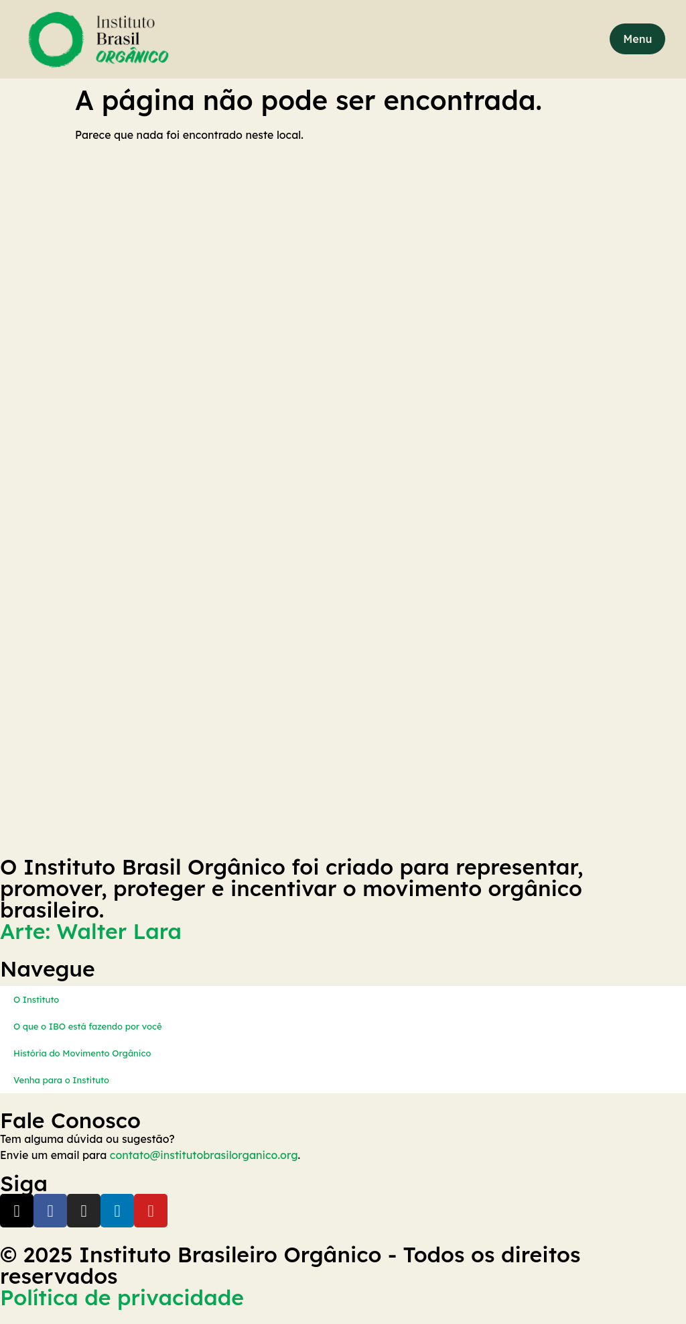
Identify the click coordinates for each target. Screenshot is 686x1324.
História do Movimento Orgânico (82, 1053)
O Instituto (36, 999)
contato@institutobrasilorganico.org (204, 1155)
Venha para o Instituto (61, 1079)
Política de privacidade (122, 1297)
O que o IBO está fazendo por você (87, 1026)
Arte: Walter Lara (91, 931)
